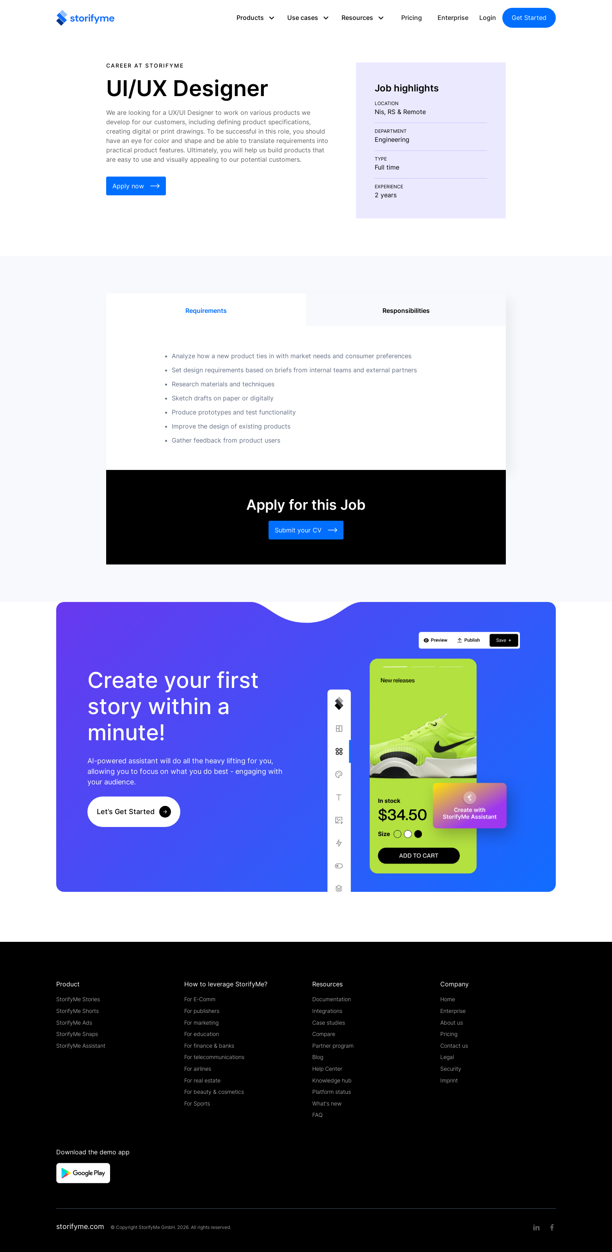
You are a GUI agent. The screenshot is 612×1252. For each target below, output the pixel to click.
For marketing (201, 1022)
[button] (259, 18)
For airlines (197, 1068)
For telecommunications (214, 1057)
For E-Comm (199, 999)
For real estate (202, 1080)
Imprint (449, 1080)
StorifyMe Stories (78, 999)
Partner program (333, 1045)
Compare (323, 1034)
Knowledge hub (332, 1080)
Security (450, 1068)
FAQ (317, 1114)
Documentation (331, 999)
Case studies (328, 1022)
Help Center (327, 1068)
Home (447, 999)
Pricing (411, 17)
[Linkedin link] (536, 1227)
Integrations (327, 1010)
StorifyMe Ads (74, 1022)
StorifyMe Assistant (80, 1045)
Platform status (331, 1091)
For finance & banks (209, 1045)
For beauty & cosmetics (214, 1091)
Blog (317, 1057)
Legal (447, 1057)
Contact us (454, 1045)
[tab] (206, 310)
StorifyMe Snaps (77, 1034)
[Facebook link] (552, 1227)
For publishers (201, 1010)
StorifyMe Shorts (77, 1010)
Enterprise (453, 17)
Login (487, 17)
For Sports (197, 1103)
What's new (327, 1103)
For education (201, 1034)
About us (451, 1022)
